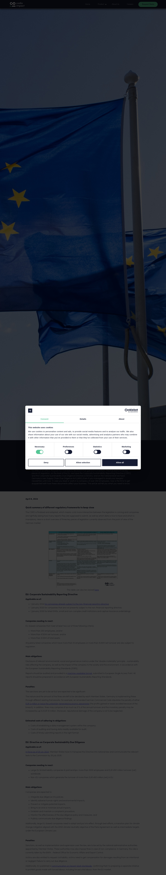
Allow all (120, 463)
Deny (46, 463)
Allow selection (83, 463)
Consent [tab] (44, 419)
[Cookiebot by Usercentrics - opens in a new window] (126, 410)
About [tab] (121, 419)
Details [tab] (83, 419)
